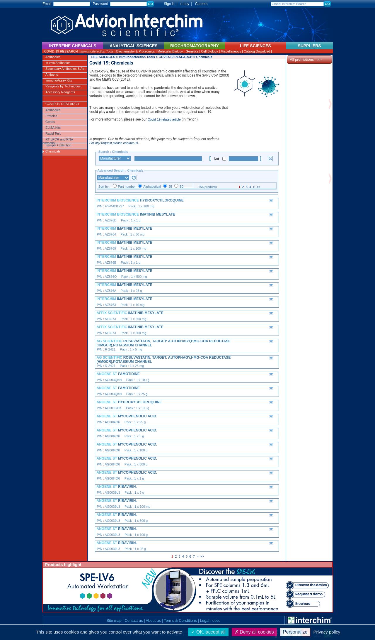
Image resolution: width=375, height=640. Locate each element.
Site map (113, 620)
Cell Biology (209, 51)
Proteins (51, 116)
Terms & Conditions (180, 620)
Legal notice (210, 620)
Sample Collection (58, 145)
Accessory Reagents (60, 92)
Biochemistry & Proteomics (135, 51)
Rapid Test (53, 133)
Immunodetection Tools (97, 51)
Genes (50, 121)
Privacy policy (326, 631)
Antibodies (52, 57)
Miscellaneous (231, 51)
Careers (201, 4)
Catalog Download (257, 51)
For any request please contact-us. (114, 143)
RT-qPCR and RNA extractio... (57, 140)
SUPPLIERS (309, 45)
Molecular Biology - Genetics (177, 51)
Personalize (295, 631)
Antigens (51, 74)
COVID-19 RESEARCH (61, 51)
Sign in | (168, 4)
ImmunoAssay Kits (58, 80)
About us (153, 620)
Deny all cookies (254, 631)
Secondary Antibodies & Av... (65, 68)
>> (258, 187)
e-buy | (187, 4)
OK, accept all (208, 631)
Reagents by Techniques (63, 86)
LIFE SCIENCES (103, 57)
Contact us (134, 620)
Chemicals (52, 151)
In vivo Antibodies (58, 63)
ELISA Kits (53, 127)
